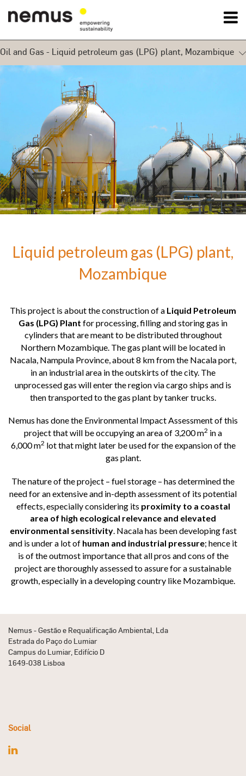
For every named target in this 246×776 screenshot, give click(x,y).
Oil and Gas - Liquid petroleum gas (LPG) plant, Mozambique (123, 53)
